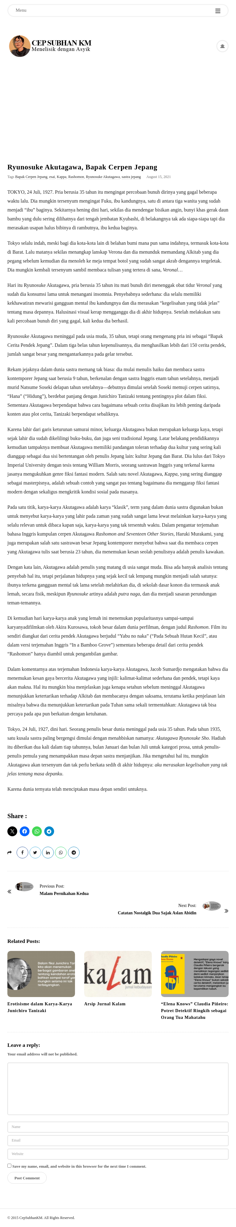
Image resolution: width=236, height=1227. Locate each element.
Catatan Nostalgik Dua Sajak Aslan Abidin (157, 913)
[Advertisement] (118, 104)
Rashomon (76, 177)
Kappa (61, 177)
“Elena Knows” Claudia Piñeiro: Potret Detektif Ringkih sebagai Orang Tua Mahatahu (194, 1011)
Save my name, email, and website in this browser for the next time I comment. (79, 1166)
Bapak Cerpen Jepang (31, 177)
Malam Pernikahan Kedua (64, 893)
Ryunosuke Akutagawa (103, 177)
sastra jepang (131, 177)
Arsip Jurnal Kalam (105, 1004)
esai (52, 177)
